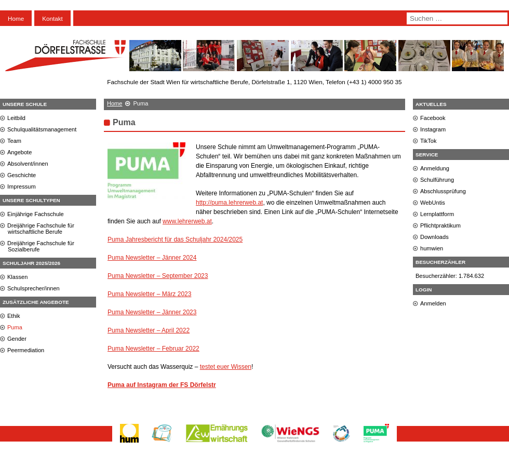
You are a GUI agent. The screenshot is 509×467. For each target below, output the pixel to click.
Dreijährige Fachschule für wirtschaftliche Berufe (40, 228)
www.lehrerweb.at (187, 221)
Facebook (433, 118)
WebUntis (432, 202)
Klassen (17, 277)
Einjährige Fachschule (35, 214)
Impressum (21, 186)
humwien (431, 248)
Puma (14, 327)
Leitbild (16, 118)
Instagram (433, 129)
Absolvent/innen (27, 164)
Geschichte (21, 175)
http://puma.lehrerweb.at (229, 202)
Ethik (13, 316)
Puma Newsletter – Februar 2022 (153, 348)
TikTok (428, 141)
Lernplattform (437, 214)
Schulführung (437, 180)
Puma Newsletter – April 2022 (149, 330)
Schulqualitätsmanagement (41, 129)
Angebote (19, 152)
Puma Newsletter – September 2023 (158, 275)
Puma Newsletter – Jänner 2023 (152, 312)
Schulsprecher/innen (33, 288)
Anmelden (433, 303)
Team (14, 141)
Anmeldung (434, 168)
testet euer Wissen (225, 366)
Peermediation (25, 350)
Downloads (434, 237)
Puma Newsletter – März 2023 (149, 294)
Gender (16, 339)
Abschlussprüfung (443, 191)
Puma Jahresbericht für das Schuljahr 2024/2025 (175, 239)
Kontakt (52, 18)
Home (16, 18)
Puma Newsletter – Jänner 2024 (152, 257)
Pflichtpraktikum (440, 225)
